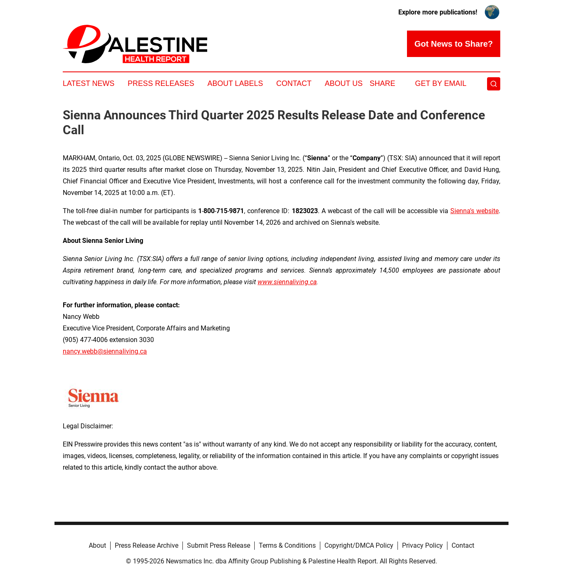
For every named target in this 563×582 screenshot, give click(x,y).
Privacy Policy (422, 545)
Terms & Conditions (287, 545)
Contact (294, 83)
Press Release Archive (146, 545)
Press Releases (161, 83)
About (97, 545)
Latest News (88, 83)
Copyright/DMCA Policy (358, 545)
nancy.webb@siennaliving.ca (105, 351)
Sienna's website (474, 211)
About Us (344, 83)
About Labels (235, 83)
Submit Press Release (218, 545)
